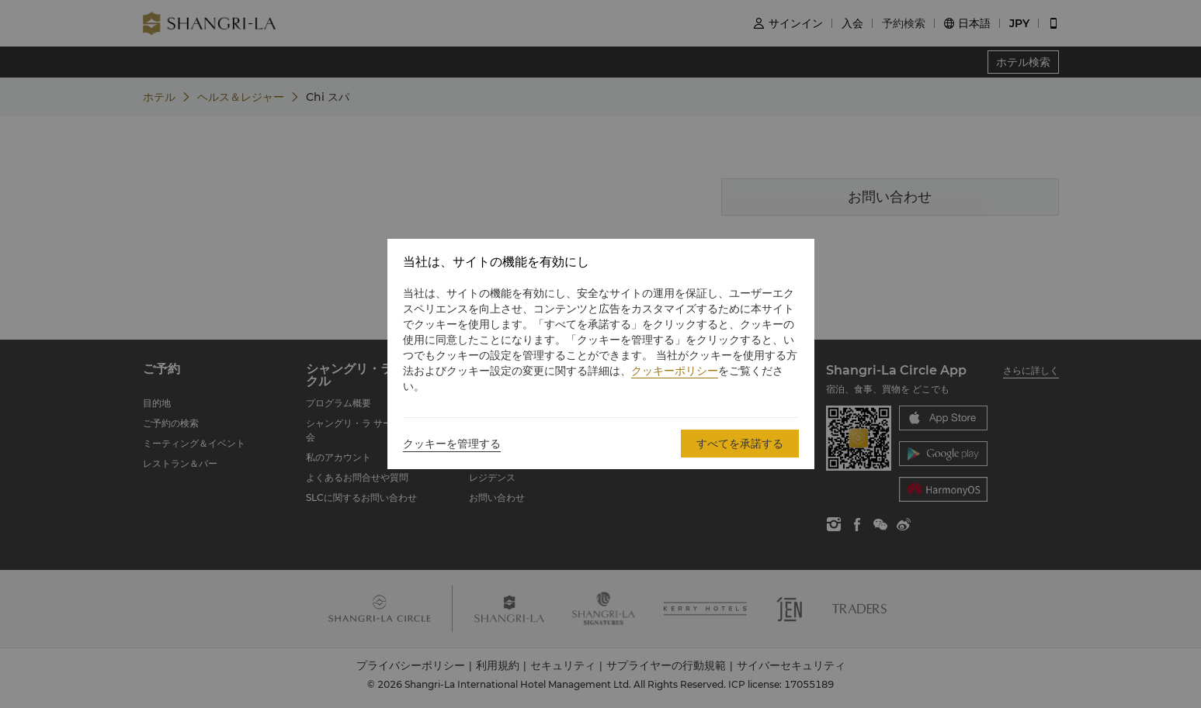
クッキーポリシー (674, 371)
